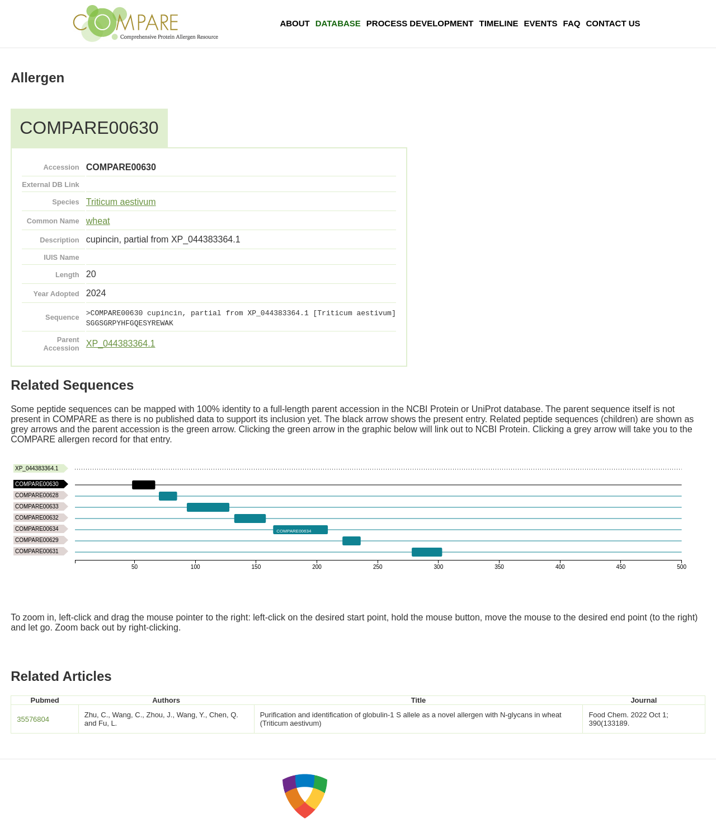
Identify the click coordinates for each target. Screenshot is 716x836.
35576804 (33, 719)
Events (541, 23)
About (294, 23)
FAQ (572, 23)
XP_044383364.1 (121, 343)
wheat (98, 221)
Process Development (420, 23)
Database (338, 23)
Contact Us (613, 23)
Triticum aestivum (121, 202)
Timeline (499, 23)
